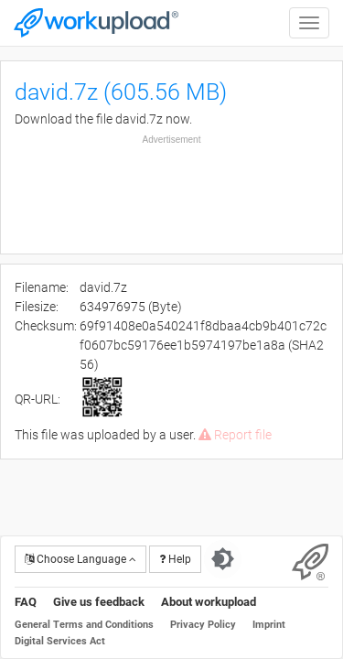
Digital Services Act (60, 641)
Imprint (268, 625)
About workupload (208, 602)
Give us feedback (99, 602)
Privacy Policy (203, 625)
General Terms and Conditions (84, 625)
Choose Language (80, 559)
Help (175, 559)
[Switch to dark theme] (222, 559)
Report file (235, 434)
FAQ (26, 602)
